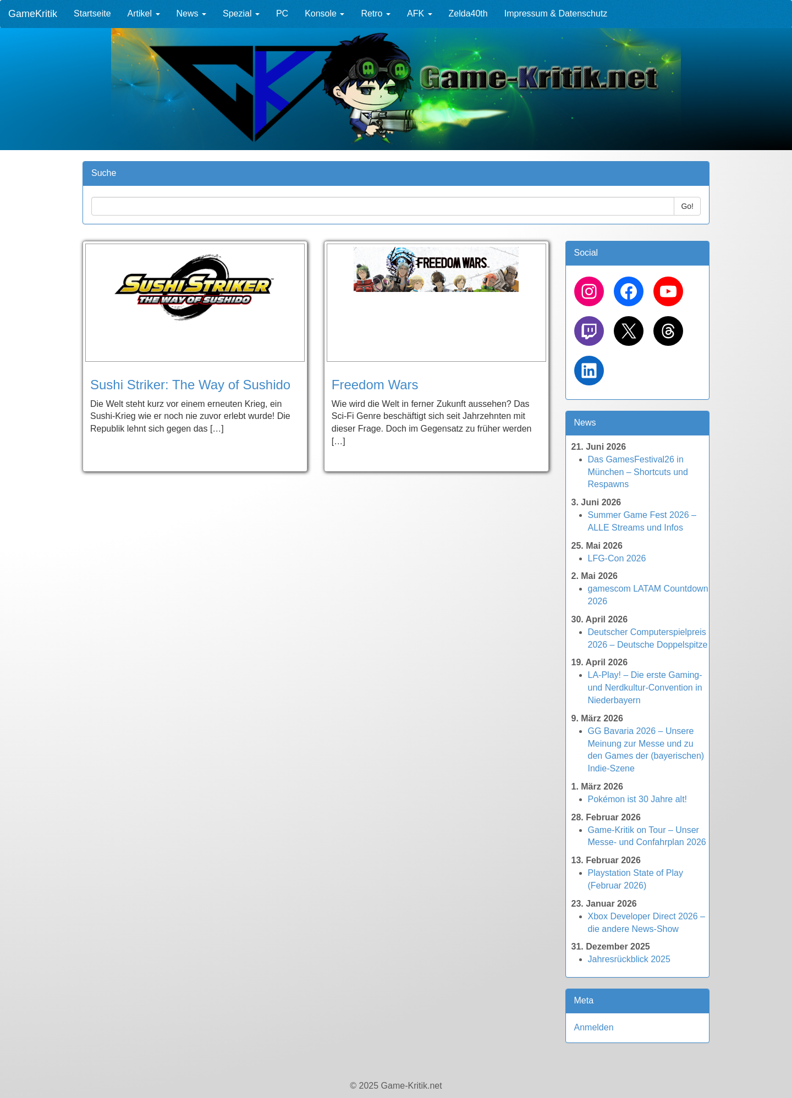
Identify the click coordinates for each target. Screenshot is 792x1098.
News (191, 13)
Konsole (324, 13)
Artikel (144, 13)
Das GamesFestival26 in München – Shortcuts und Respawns (638, 472)
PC (282, 13)
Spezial (241, 13)
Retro (376, 13)
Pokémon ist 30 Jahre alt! (638, 799)
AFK (419, 13)
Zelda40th (468, 13)
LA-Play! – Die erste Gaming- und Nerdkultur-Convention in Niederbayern (645, 687)
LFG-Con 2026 (617, 558)
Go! (687, 206)
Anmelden (594, 1027)
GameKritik (32, 13)
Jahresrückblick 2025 (629, 959)
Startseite (92, 13)
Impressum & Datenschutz (556, 13)
